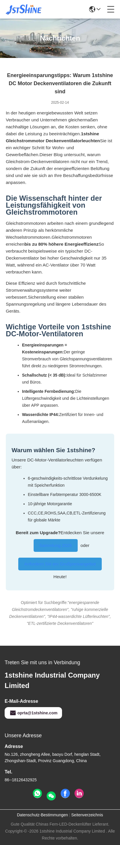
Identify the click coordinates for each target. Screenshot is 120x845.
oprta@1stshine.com (33, 713)
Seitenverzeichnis (87, 815)
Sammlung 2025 (55, 545)
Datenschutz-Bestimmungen (42, 815)
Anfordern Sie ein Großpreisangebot (60, 563)
